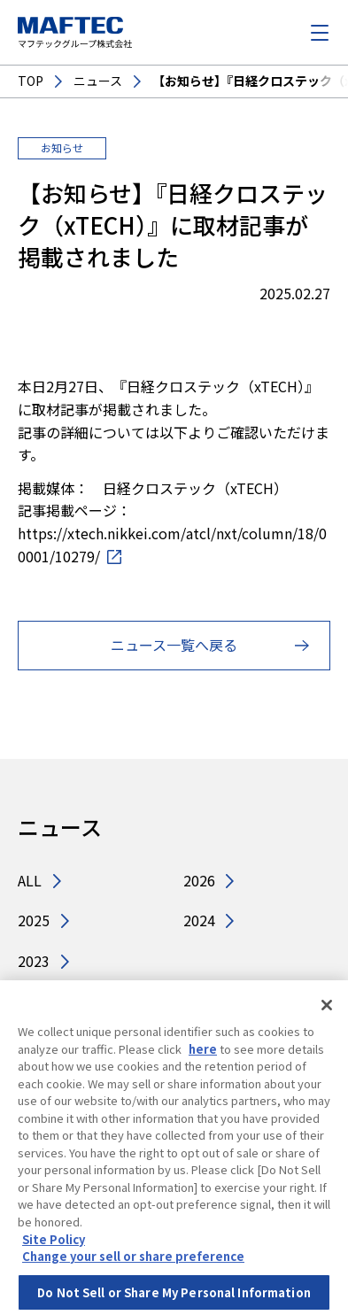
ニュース (97, 81)
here (203, 1054)
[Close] (326, 1011)
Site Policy (53, 1244)
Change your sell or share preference (133, 1261)
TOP (30, 81)
